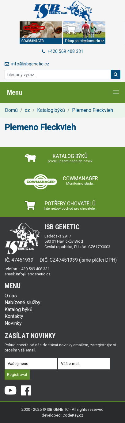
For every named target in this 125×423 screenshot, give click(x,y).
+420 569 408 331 (62, 51)
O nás (11, 296)
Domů (11, 110)
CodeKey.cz (73, 415)
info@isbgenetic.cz (27, 64)
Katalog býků (51, 110)
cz (27, 110)
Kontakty (14, 316)
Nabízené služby (22, 302)
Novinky (13, 323)
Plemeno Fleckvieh (92, 110)
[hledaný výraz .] (58, 74)
